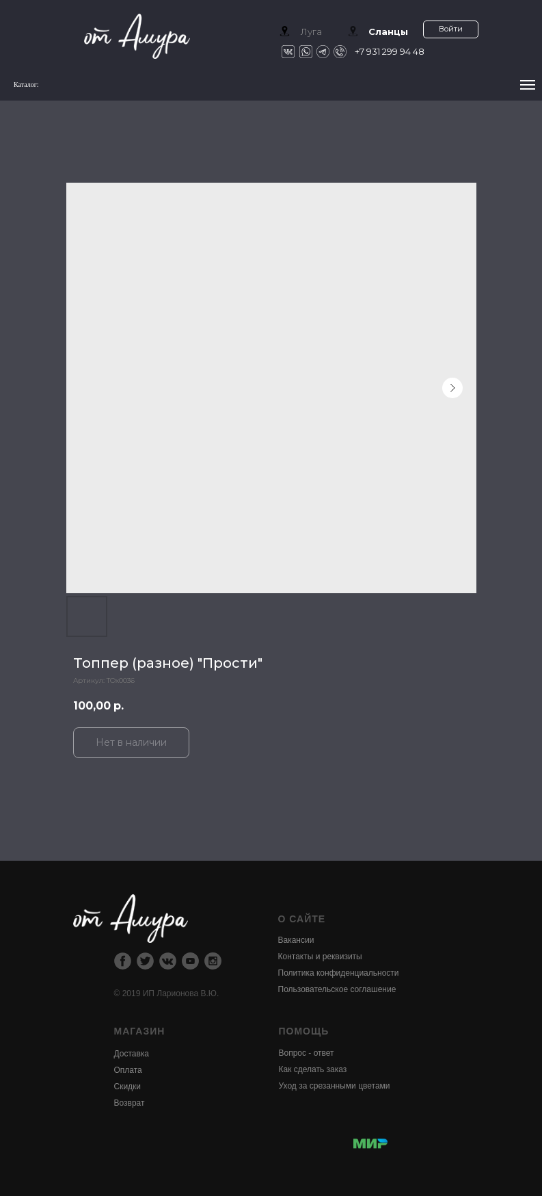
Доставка (132, 1053)
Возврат (129, 1103)
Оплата (128, 1070)
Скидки (127, 1086)
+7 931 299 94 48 (389, 51)
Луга (311, 31)
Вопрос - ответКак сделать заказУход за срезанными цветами (334, 1069)
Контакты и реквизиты (320, 956)
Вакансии (296, 940)
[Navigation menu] (527, 85)
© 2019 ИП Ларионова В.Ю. (166, 993)
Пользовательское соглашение (337, 989)
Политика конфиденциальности (338, 973)
